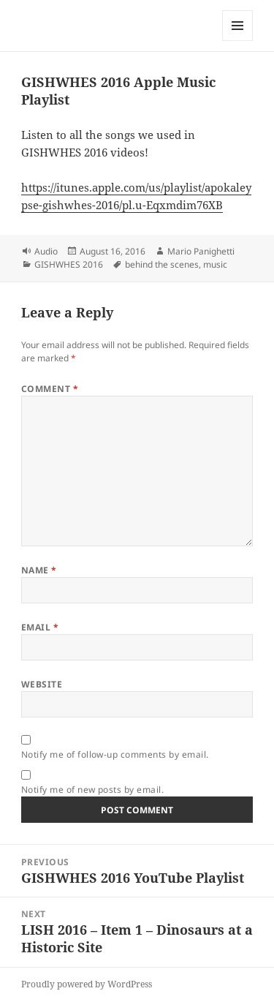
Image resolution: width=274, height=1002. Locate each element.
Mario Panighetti (201, 251)
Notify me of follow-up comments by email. (115, 754)
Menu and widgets (238, 40)
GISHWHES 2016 (68, 264)
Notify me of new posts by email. (92, 789)
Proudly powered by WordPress (86, 984)
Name (39, 570)
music (215, 264)
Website (41, 684)
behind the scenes (162, 264)
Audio (46, 251)
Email (39, 627)
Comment (49, 389)
